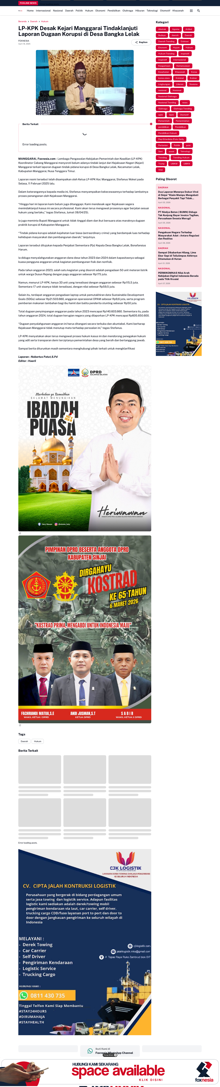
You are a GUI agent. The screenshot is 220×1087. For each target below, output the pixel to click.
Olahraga (128, 10)
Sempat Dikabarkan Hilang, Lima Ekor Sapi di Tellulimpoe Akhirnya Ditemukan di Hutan (177, 255)
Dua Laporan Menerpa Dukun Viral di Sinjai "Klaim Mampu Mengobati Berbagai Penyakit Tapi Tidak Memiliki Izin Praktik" (178, 195)
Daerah (69, 10)
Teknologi (152, 10)
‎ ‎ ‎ (48, 1048)
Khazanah (178, 10)
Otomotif (165, 10)
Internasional (43, 10)
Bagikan (141, 42)
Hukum (89, 10)
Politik (79, 10)
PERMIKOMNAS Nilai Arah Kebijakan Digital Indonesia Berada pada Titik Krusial (178, 276)
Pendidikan (114, 10)
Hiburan (139, 10)
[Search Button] (199, 11)
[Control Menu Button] (191, 11)
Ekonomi (100, 10)
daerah (163, 187)
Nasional (58, 10)
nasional (164, 207)
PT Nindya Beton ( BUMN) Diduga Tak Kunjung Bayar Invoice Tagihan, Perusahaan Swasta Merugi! (178, 215)
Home (30, 10)
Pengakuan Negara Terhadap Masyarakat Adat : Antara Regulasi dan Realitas (178, 235)
